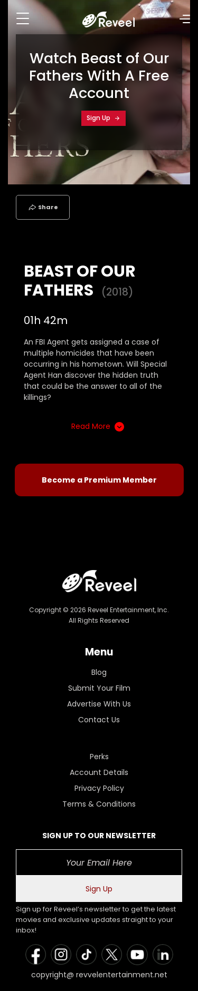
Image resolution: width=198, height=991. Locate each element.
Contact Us (99, 719)
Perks (99, 756)
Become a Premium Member (99, 480)
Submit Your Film (99, 688)
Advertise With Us (99, 704)
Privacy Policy (99, 788)
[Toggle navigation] (22, 18)
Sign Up (103, 117)
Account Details (99, 772)
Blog (99, 672)
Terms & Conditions (99, 804)
